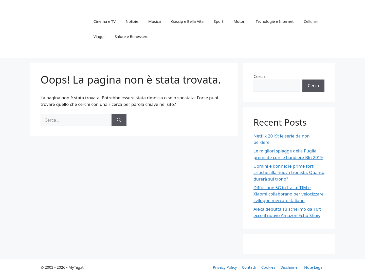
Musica (154, 21)
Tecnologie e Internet (275, 21)
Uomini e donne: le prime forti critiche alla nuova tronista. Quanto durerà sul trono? (288, 172)
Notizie (132, 21)
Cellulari (311, 21)
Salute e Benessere (131, 36)
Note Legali (314, 267)
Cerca (259, 76)
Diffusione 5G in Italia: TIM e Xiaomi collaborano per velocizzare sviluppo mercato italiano (288, 194)
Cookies (268, 267)
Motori (239, 21)
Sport (218, 21)
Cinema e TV (105, 21)
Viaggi (99, 36)
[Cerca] (119, 120)
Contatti (249, 267)
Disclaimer (289, 267)
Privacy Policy (225, 267)
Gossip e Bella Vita (187, 21)
